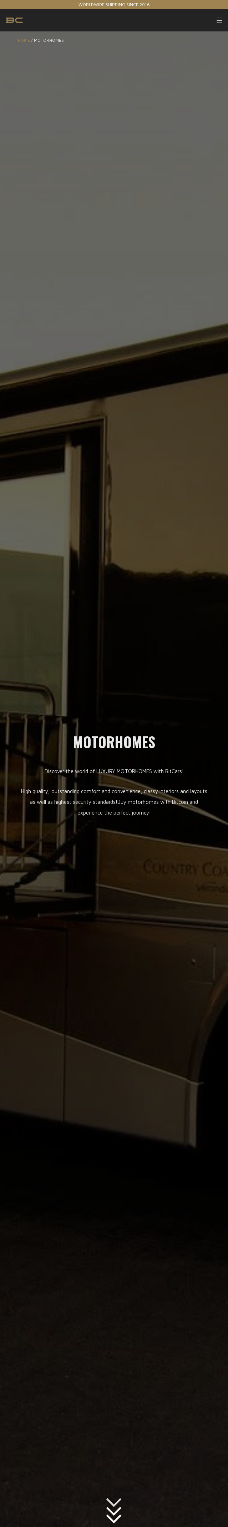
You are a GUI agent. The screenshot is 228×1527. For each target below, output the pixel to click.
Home (24, 40)
